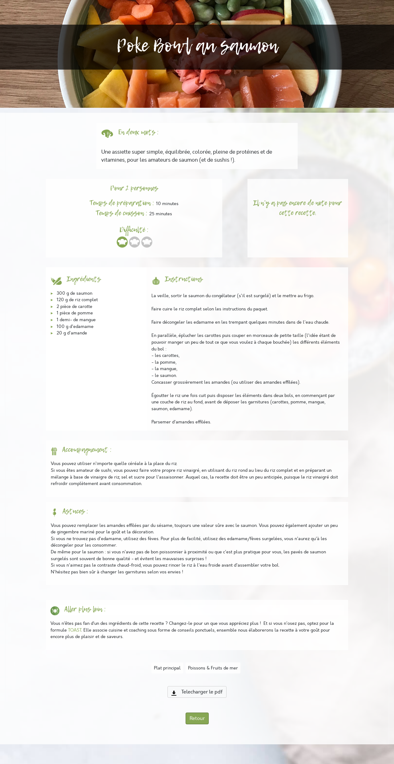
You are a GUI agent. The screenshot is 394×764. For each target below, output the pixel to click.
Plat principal (167, 668)
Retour (197, 718)
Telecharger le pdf (197, 692)
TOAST (74, 630)
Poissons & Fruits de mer (213, 668)
